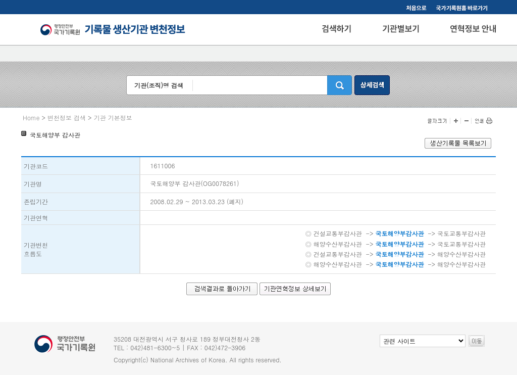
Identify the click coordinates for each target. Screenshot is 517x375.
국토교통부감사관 (461, 233)
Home (31, 117)
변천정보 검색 (66, 117)
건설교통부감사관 (338, 233)
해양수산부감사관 (338, 244)
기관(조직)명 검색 (158, 85)
